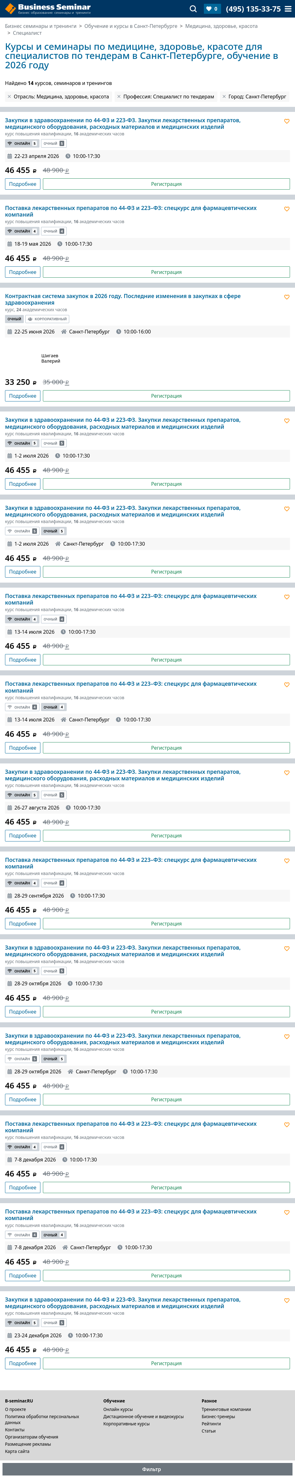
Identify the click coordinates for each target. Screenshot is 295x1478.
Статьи (209, 1431)
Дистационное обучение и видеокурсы (143, 1416)
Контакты (14, 1430)
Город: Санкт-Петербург (257, 96)
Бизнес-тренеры (218, 1416)
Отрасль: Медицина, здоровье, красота (61, 96)
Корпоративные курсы (126, 1424)
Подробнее (22, 184)
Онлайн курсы (118, 1409)
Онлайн (22, 143)
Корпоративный (47, 319)
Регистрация (166, 184)
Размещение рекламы (28, 1444)
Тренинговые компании (226, 1409)
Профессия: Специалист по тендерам (168, 96)
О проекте (15, 1409)
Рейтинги (211, 1424)
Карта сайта (17, 1451)
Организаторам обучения (31, 1437)
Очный (54, 143)
